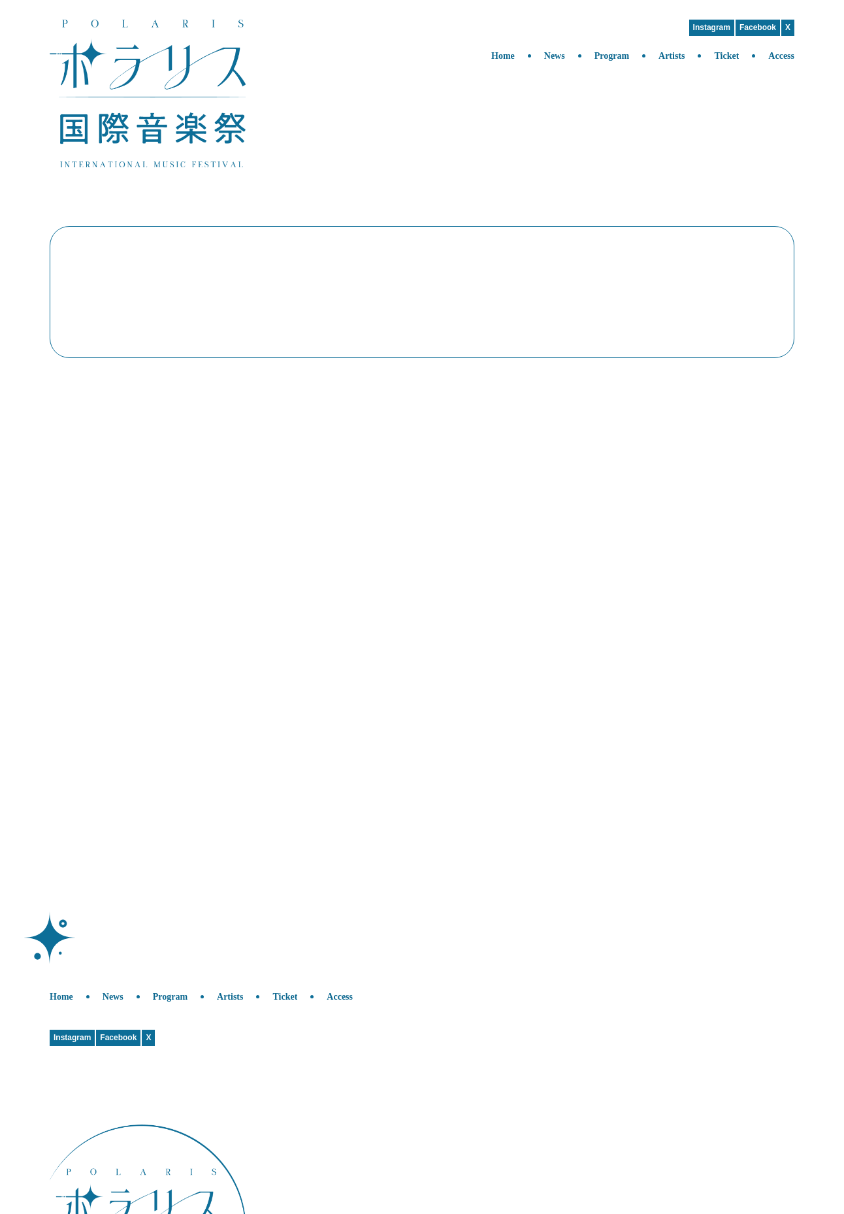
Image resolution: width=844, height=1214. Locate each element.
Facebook (757, 27)
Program (611, 56)
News (554, 56)
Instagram (711, 27)
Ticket (726, 56)
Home (503, 56)
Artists (671, 56)
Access (781, 56)
